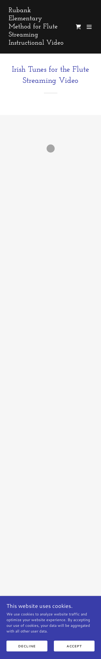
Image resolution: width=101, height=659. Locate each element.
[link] (37, 43)
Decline (27, 646)
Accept (74, 646)
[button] (78, 26)
